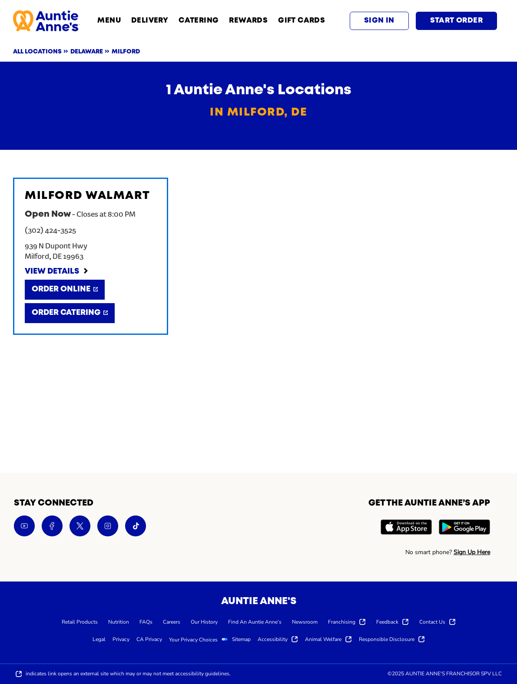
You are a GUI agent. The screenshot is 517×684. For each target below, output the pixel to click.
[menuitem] (80, 621)
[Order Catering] (70, 313)
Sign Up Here (472, 552)
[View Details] (57, 272)
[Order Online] (65, 290)
